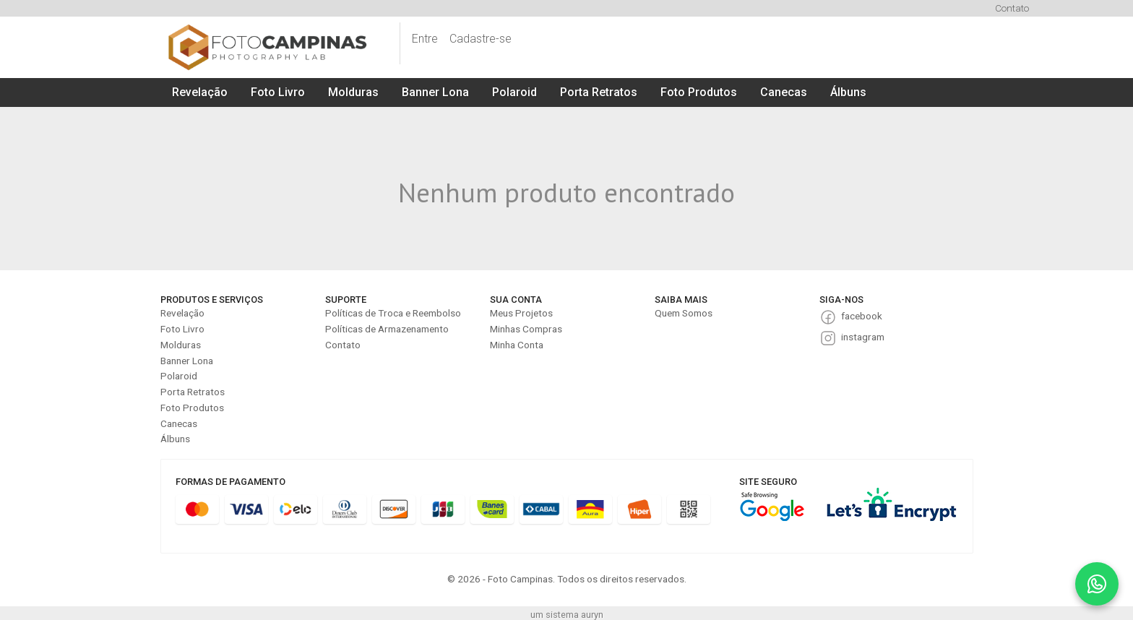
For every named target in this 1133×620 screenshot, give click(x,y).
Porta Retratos (598, 92)
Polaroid (514, 92)
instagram (862, 337)
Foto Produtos (698, 92)
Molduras (353, 92)
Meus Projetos (521, 313)
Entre (425, 39)
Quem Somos (683, 313)
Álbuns (848, 92)
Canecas (783, 92)
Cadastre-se (480, 39)
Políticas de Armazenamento (387, 329)
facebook (861, 316)
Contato (1012, 8)
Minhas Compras (526, 329)
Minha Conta (516, 344)
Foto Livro (278, 92)
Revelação (200, 92)
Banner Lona (435, 92)
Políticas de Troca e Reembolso (393, 313)
